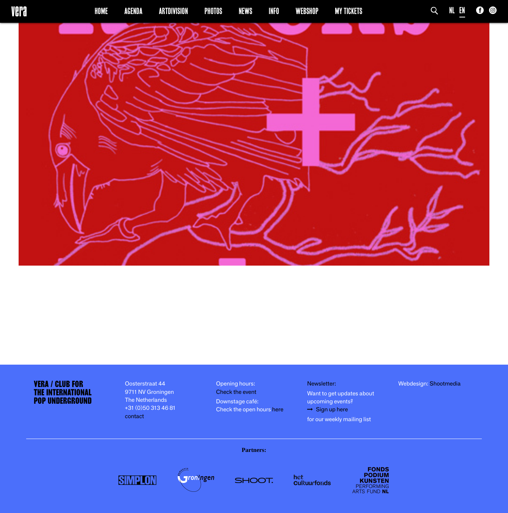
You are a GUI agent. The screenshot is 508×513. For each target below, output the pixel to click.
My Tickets (348, 11)
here (278, 410)
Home (101, 11)
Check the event (236, 392)
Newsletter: (321, 384)
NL (452, 10)
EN (462, 10)
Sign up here (332, 410)
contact (134, 416)
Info (274, 11)
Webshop (307, 11)
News (245, 11)
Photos (213, 11)
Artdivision (173, 11)
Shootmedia (445, 384)
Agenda (133, 11)
